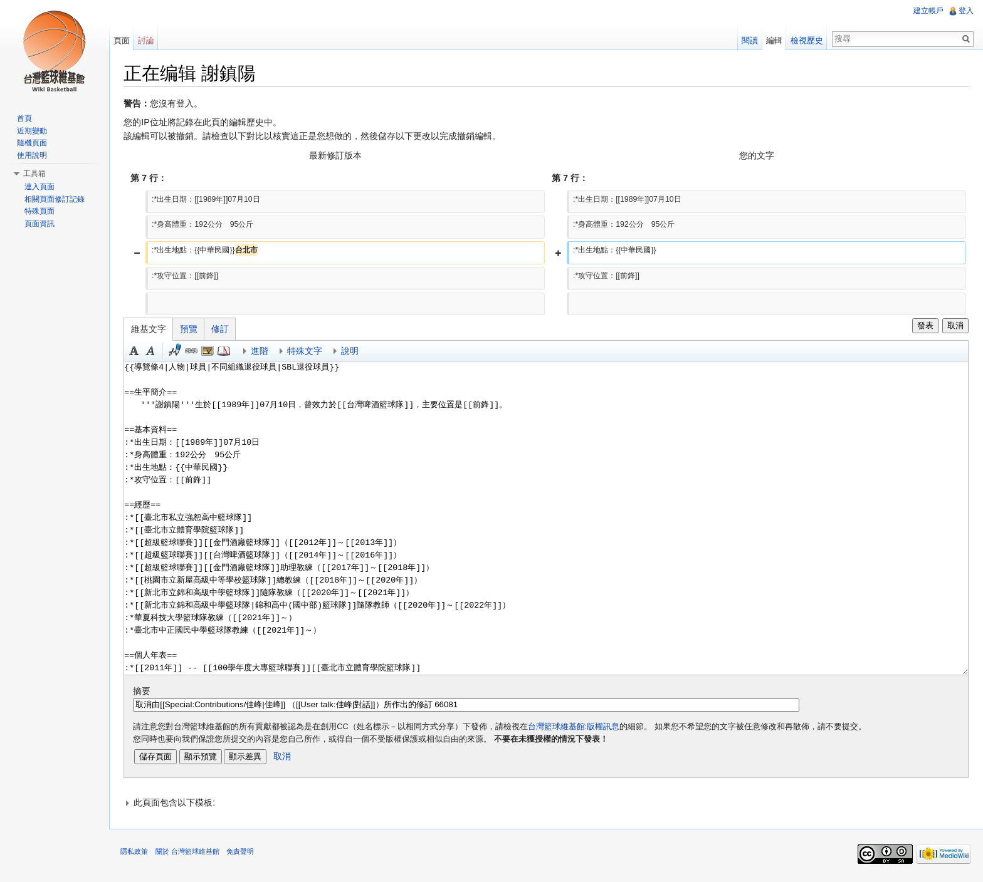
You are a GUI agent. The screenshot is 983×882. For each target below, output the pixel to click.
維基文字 (151, 329)
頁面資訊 (39, 223)
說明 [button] (352, 351)
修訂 (222, 329)
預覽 (191, 329)
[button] (547, 803)
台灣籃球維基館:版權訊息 (576, 726)
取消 (955, 326)
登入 (965, 10)
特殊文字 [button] (307, 351)
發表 (924, 326)
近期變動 (32, 131)
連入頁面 (39, 186)
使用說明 (32, 155)
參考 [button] (226, 351)
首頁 (24, 118)
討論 (147, 40)
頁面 (123, 40)
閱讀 (749, 40)
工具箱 (34, 173)
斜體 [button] (153, 351)
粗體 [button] (137, 351)
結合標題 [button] (210, 351)
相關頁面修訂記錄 (54, 199)
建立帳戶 (928, 10)
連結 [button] (194, 351)
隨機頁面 (32, 142)
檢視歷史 (806, 40)
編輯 (773, 40)
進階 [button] (262, 351)
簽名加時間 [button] (177, 351)
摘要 (144, 692)
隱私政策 (136, 853)
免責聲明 (242, 853)
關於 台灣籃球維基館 (189, 853)
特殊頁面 (39, 211)
